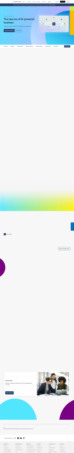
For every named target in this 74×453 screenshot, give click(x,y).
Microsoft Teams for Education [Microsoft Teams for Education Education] (31, 449)
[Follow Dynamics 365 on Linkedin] (18, 438)
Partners (44, 1)
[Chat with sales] (72, 224)
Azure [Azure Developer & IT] (50, 445)
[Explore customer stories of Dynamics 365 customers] (64, 248)
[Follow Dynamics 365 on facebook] (24, 438)
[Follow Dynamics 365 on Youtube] (21, 438)
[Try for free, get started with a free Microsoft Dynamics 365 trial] (18, 30)
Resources (38, 1)
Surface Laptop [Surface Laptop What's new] (6, 447)
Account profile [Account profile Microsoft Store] (18, 445)
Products (28, 1)
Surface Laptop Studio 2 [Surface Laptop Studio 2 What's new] (7, 449)
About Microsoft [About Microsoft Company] (62, 447)
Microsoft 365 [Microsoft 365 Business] (39, 451)
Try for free (63, 1)
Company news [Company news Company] (62, 449)
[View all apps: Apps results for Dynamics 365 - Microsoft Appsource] (8, 234)
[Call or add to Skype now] (72, 229)
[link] (6, 47)
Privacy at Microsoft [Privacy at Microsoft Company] (63, 451)
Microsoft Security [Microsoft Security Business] (39, 447)
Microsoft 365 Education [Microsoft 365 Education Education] (30, 451)
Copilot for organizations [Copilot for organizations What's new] (7, 451)
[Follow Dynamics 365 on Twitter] (15, 438)
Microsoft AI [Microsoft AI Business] (39, 445)
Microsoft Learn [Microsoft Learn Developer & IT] (51, 449)
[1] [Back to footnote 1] (4, 426)
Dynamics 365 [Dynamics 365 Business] (39, 449)
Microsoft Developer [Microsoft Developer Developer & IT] (52, 447)
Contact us (57, 1)
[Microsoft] (8, 1)
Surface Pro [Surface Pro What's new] (5, 445)
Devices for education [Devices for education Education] (30, 447)
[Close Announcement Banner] (68, 5)
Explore (23, 1)
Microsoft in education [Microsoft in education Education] (30, 445)
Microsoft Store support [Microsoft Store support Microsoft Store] (19, 449)
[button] (53, 23)
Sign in (68, 1)
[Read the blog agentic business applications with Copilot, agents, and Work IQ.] (52, 5)
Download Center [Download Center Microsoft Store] (18, 447)
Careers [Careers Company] (61, 445)
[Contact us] (72, 226)
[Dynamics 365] (17, 1)
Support (49, 1)
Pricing (34, 1)
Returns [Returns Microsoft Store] (17, 451)
